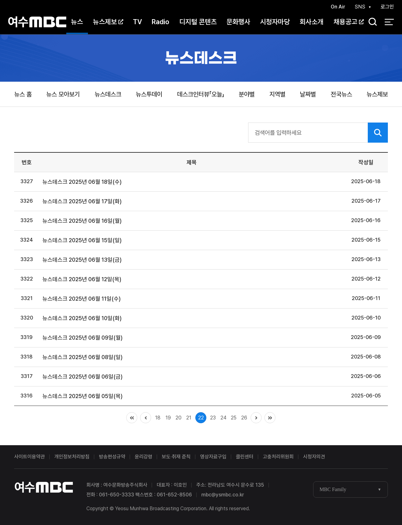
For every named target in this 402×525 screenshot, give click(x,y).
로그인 (387, 7)
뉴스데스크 (108, 94)
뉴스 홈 (23, 94)
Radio (160, 22)
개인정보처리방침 (72, 457)
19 (168, 418)
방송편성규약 (112, 457)
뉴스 (77, 22)
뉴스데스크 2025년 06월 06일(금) (82, 376)
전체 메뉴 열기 (389, 22)
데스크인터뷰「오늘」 (200, 94)
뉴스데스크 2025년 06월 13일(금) (82, 259)
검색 (370, 22)
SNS (360, 7)
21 (188, 418)
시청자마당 (275, 22)
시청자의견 (314, 457)
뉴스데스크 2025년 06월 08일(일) (82, 357)
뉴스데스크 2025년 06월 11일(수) (81, 298)
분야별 (247, 94)
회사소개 (311, 22)
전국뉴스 (341, 94)
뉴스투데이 (149, 94)
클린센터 (244, 457)
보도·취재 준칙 (176, 457)
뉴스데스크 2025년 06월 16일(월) (82, 220)
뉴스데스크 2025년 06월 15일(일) (82, 240)
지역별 (277, 94)
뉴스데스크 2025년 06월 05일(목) (82, 396)
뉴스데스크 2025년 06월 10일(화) (82, 318)
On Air (338, 7)
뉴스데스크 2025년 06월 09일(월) (82, 337)
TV (137, 22)
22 (201, 418)
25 (233, 418)
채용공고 (349, 22)
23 (213, 418)
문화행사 (238, 22)
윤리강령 (143, 457)
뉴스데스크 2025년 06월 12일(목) (81, 279)
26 (244, 418)
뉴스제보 (108, 22)
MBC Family (333, 489)
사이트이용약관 (29, 457)
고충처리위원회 (278, 457)
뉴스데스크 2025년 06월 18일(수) (82, 181)
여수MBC (37, 21)
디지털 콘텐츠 (198, 22)
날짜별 (308, 94)
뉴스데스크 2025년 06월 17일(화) (82, 201)
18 (157, 418)
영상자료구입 (213, 457)
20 (179, 418)
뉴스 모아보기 (63, 94)
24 (223, 418)
